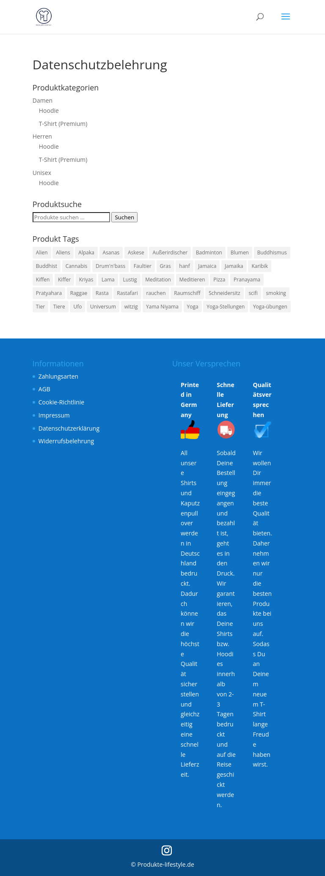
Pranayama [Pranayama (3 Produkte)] (247, 279)
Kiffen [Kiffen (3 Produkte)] (43, 279)
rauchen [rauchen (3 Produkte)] (155, 293)
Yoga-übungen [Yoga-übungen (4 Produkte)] (270, 306)
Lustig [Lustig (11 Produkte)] (130, 279)
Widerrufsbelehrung (66, 441)
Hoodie (49, 110)
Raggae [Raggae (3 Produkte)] (79, 293)
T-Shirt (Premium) (63, 124)
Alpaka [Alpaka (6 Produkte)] (86, 252)
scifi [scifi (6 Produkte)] (253, 293)
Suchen (124, 217)
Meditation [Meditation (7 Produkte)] (158, 279)
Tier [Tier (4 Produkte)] (40, 306)
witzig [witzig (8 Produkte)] (131, 306)
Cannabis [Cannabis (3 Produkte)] (77, 266)
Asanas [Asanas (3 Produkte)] (111, 252)
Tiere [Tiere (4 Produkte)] (59, 306)
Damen (42, 100)
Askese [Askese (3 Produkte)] (136, 252)
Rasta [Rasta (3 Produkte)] (102, 293)
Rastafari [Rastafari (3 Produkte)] (127, 293)
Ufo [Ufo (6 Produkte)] (77, 306)
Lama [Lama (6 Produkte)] (108, 279)
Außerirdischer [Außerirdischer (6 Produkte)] (169, 252)
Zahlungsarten (58, 376)
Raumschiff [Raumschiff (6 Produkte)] (187, 293)
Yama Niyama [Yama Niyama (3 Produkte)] (162, 306)
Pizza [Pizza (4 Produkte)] (219, 279)
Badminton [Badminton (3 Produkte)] (209, 252)
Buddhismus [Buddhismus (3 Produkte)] (272, 252)
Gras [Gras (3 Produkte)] (165, 266)
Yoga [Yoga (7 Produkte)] (192, 306)
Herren (42, 136)
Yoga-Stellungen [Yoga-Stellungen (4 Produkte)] (226, 306)
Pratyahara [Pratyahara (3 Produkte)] (49, 293)
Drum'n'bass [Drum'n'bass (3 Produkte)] (110, 266)
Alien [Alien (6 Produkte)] (42, 252)
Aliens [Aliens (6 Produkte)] (63, 252)
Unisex (42, 173)
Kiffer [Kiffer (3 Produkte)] (64, 279)
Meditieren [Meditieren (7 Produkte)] (192, 279)
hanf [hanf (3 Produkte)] (184, 266)
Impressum (54, 415)
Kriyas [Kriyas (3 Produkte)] (86, 279)
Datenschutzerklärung (69, 428)
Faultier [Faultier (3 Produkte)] (142, 266)
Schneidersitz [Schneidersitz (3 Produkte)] (224, 293)
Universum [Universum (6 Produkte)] (103, 306)
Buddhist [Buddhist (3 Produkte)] (46, 266)
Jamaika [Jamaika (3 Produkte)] (234, 266)
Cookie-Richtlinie (61, 402)
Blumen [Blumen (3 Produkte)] (240, 252)
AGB (44, 389)
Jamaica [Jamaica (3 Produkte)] (207, 266)
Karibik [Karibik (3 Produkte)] (259, 266)
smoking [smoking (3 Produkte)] (276, 293)
